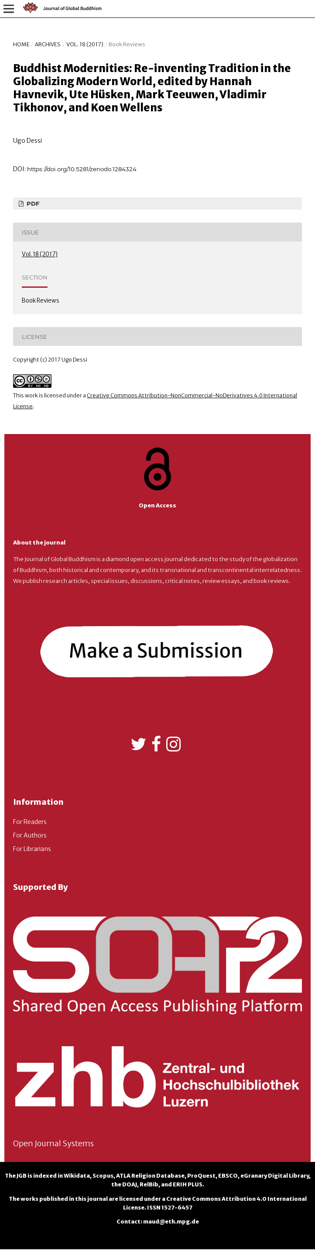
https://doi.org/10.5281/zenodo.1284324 (82, 168)
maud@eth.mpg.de (171, 1221)
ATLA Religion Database (150, 1175)
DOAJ (129, 1184)
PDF (32, 203)
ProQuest (201, 1175)
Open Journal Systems (53, 1143)
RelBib (149, 1184)
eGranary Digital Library (274, 1175)
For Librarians (32, 849)
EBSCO (228, 1175)
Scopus (102, 1175)
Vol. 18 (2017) (84, 44)
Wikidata (77, 1175)
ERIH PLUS (187, 1184)
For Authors (30, 835)
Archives (48, 44)
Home (21, 44)
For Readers (30, 822)
